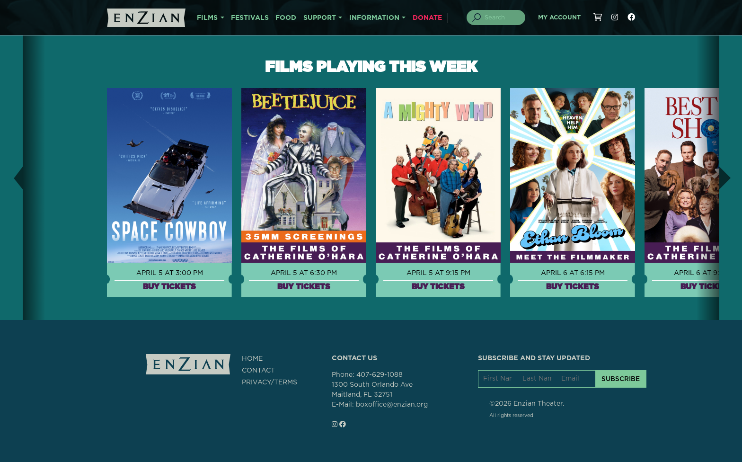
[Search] (502, 17)
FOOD (285, 18)
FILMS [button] (207, 18)
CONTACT (258, 370)
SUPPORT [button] (319, 18)
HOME (252, 358)
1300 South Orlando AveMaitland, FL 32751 (372, 390)
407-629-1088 (379, 375)
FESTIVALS (250, 18)
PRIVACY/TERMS (269, 382)
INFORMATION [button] (374, 18)
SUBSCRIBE (620, 378)
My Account (559, 18)
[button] (11, 178)
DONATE (427, 18)
